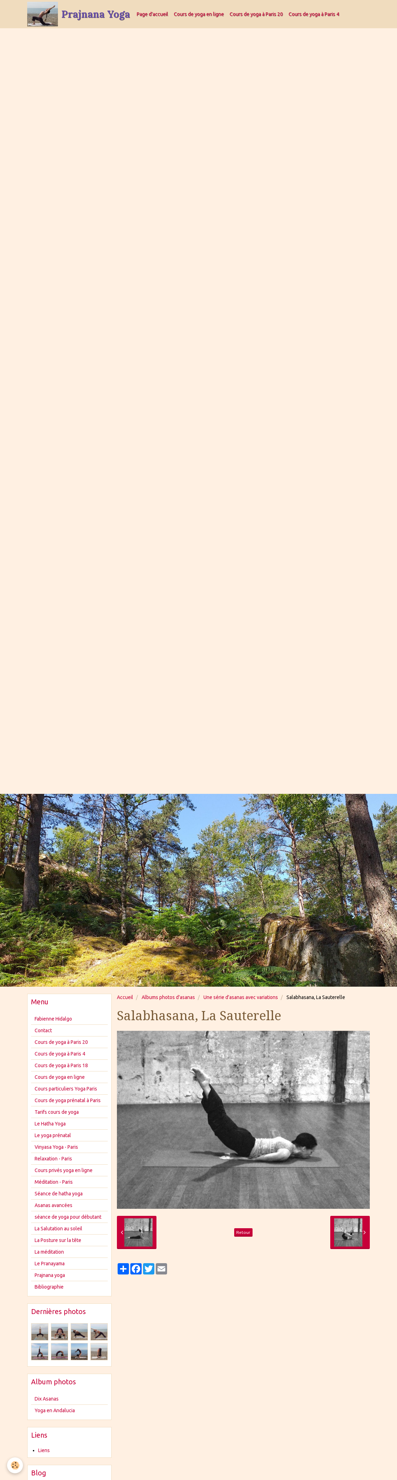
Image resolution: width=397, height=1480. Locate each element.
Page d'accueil (152, 14)
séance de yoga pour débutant (68, 1217)
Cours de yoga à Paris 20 (256, 14)
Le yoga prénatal (53, 1135)
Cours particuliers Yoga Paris (66, 1089)
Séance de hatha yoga (59, 1193)
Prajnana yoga (50, 1275)
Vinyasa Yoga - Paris (56, 1147)
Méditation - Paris (54, 1182)
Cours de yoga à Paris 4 (314, 14)
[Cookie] (15, 1465)
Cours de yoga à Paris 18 (61, 1065)
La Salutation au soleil (58, 1228)
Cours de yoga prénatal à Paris (68, 1100)
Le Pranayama (50, 1263)
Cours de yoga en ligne (199, 14)
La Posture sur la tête (58, 1240)
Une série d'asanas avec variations (240, 997)
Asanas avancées (53, 1205)
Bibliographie (49, 1287)
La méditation (49, 1252)
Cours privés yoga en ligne (64, 1170)
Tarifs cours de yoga (57, 1112)
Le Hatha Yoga (50, 1124)
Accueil (125, 997)
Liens (44, 1450)
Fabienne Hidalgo (53, 1019)
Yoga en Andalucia (55, 1410)
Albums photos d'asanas (168, 997)
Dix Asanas (47, 1399)
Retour (243, 1232)
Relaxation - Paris (53, 1158)
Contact (43, 1030)
